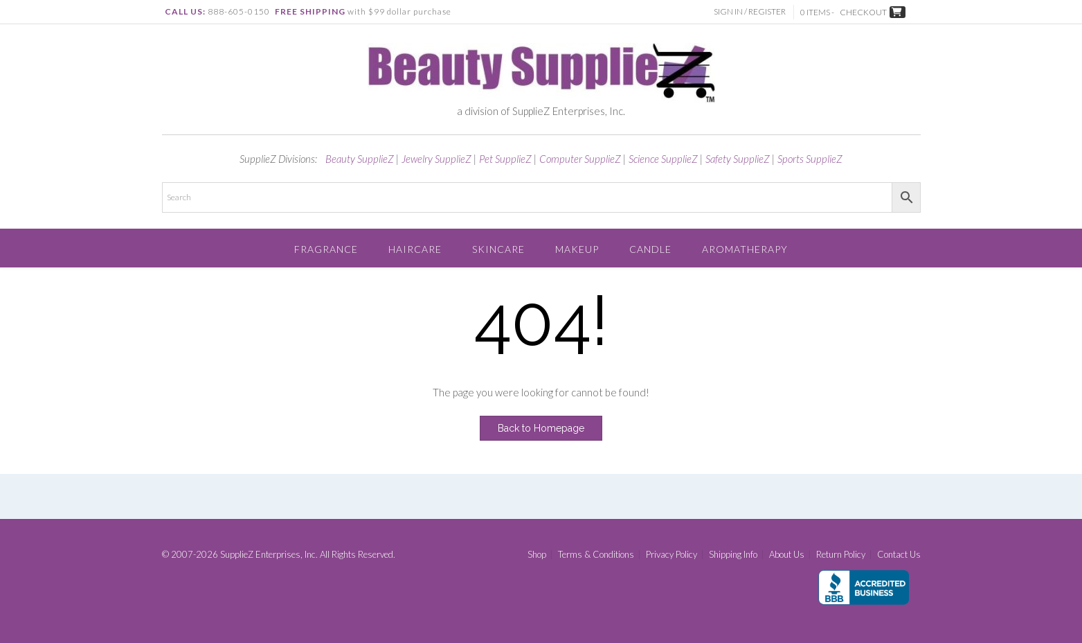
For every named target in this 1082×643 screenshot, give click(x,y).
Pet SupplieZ (505, 158)
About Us (786, 554)
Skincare (498, 249)
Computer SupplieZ (580, 158)
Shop (537, 554)
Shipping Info (733, 554)
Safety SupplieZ (737, 158)
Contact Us (899, 554)
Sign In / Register (751, 11)
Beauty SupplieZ (359, 158)
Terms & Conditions (596, 554)
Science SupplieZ (663, 158)
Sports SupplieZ (809, 158)
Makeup (577, 249)
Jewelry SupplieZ (436, 158)
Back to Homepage (541, 428)
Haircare (415, 249)
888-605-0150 (239, 11)
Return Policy (840, 554)
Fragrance (326, 249)
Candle (650, 249)
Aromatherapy (745, 249)
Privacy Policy (671, 554)
